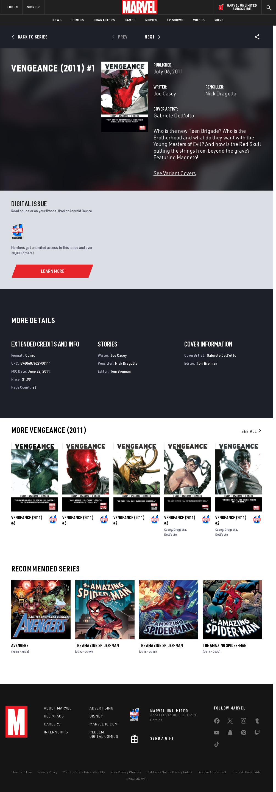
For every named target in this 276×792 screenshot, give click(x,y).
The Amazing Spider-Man (97, 656)
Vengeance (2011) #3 (179, 531)
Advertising (101, 708)
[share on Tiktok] (216, 745)
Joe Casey (101, 117)
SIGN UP (33, 7)
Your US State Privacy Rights (84, 772)
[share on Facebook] (217, 722)
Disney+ (97, 716)
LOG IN (12, 7)
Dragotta (180, 540)
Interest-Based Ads (246, 772)
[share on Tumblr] (257, 722)
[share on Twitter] (230, 722)
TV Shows (175, 20)
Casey (168, 540)
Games (130, 20)
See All (251, 442)
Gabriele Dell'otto (110, 139)
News (57, 20)
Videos (199, 20)
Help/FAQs (54, 716)
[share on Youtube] (216, 733)
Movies (151, 20)
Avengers (19, 656)
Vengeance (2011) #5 (77, 531)
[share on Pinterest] (243, 733)
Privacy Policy (47, 772)
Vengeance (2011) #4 (128, 531)
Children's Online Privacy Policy (169, 772)
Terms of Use (22, 772)
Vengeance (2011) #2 (230, 531)
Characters (104, 20)
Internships (56, 732)
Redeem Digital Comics (104, 734)
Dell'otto (170, 545)
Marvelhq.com (104, 724)
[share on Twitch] (257, 733)
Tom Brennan (120, 382)
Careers (52, 724)
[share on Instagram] (243, 722)
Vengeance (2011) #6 (26, 531)
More (219, 20)
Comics (77, 20)
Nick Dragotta (189, 117)
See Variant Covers (111, 184)
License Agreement (211, 772)
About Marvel (57, 708)
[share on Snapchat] (230, 733)
